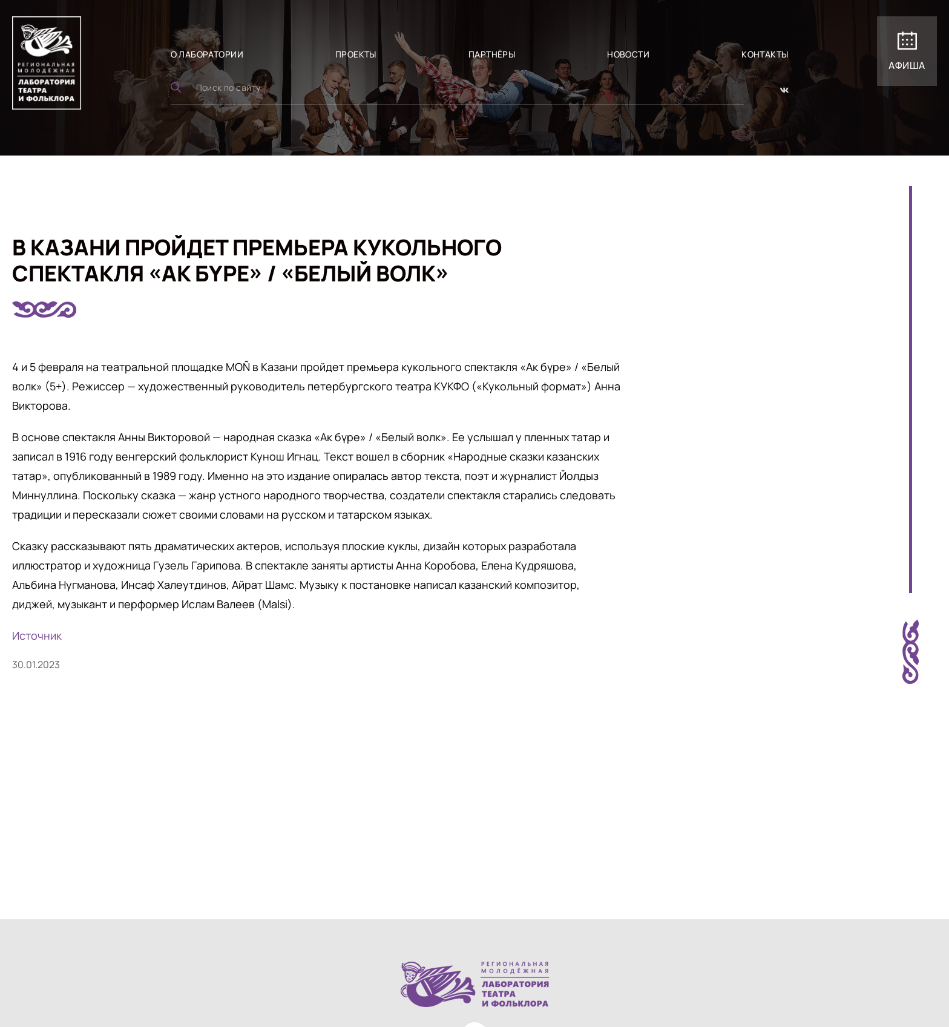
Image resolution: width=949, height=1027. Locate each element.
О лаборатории (207, 54)
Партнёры (491, 54)
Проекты (355, 54)
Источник (37, 635)
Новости (628, 54)
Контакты (764, 54)
